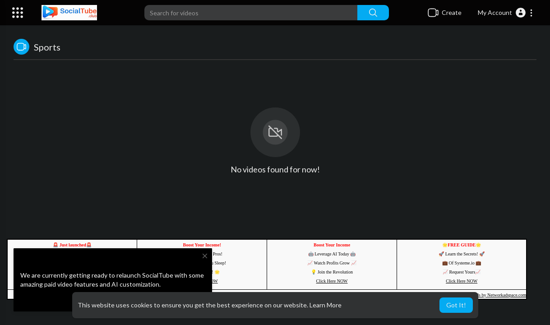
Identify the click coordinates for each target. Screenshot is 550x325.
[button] (506, 12)
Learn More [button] (326, 305)
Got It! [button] (456, 305)
